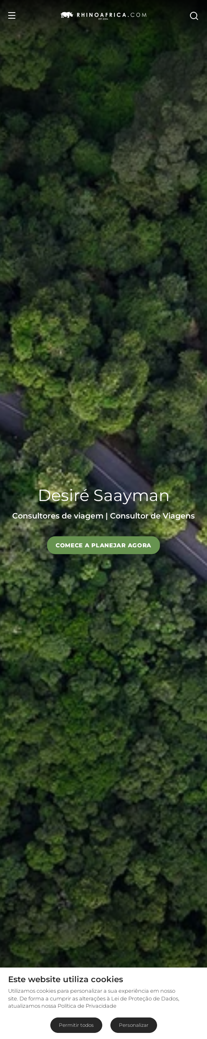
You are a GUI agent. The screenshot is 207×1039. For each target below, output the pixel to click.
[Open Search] (193, 15)
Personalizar (134, 1025)
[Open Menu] (11, 15)
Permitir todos (76, 1025)
